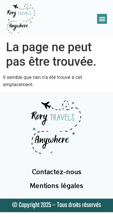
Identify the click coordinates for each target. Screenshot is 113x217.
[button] (102, 19)
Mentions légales (56, 185)
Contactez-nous (56, 171)
